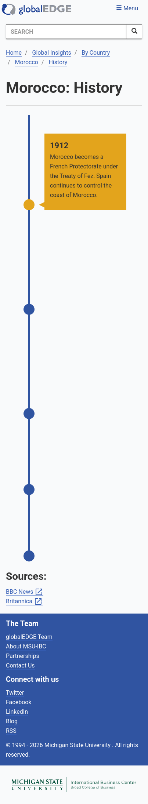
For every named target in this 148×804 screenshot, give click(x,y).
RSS (11, 730)
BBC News (24, 592)
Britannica (24, 601)
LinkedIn (17, 711)
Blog (12, 721)
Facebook (18, 702)
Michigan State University (78, 745)
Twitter (15, 692)
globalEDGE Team (29, 636)
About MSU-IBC (26, 646)
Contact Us (20, 665)
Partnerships (22, 655)
